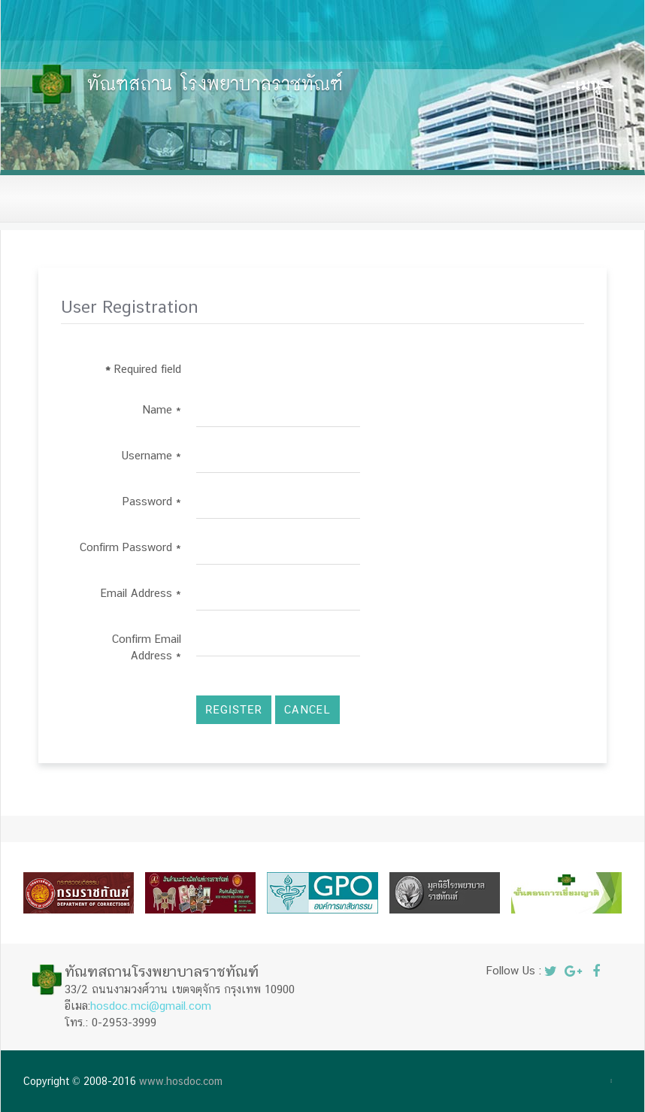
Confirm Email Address (146, 647)
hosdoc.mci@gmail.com (150, 1005)
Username (151, 455)
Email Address (141, 592)
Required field (143, 368)
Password (152, 501)
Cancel (307, 709)
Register (233, 710)
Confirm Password (130, 547)
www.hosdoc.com (181, 1081)
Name (161, 409)
